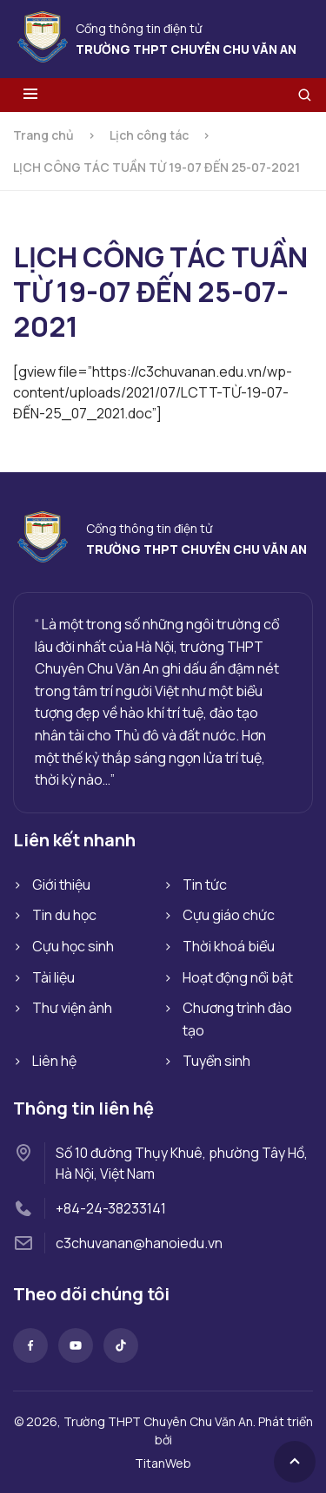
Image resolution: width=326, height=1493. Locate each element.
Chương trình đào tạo (237, 1019)
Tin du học (64, 914)
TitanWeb (163, 1463)
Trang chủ (43, 135)
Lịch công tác (149, 135)
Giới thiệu (61, 884)
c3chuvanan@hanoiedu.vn (139, 1243)
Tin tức (205, 884)
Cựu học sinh (73, 946)
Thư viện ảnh (72, 1007)
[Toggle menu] (30, 95)
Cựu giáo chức (229, 914)
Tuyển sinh (216, 1060)
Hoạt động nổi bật (238, 977)
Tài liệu (53, 977)
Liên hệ (54, 1060)
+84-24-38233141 (111, 1208)
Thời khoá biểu (229, 946)
